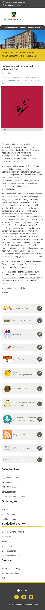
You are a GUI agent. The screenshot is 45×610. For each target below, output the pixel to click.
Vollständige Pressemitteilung (14, 288)
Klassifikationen (8, 514)
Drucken (22, 590)
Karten (4, 541)
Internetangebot (14, 264)
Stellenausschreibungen (12, 568)
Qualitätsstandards (10, 519)
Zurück (5, 293)
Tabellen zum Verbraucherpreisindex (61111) (21, 277)
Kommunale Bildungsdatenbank (15, 497)
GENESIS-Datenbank (10, 487)
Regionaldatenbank (10, 477)
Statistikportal (8, 537)
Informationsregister (10, 573)
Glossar (5, 509)
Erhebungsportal (9, 551)
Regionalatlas (7, 482)
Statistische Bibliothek (11, 556)
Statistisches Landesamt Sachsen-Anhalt (22, 28)
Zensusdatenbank (9, 492)
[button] (15, 2)
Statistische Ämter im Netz (13, 532)
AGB (4, 578)
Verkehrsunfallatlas (10, 546)
